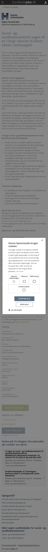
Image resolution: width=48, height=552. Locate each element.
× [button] (42, 240)
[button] (15, 310)
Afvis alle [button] (24, 304)
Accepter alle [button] (24, 298)
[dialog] (24, 276)
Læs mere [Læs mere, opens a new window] (20, 271)
